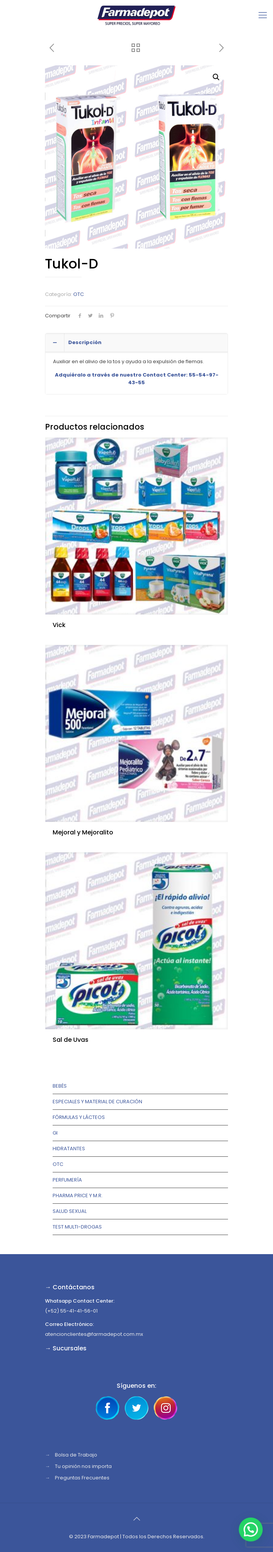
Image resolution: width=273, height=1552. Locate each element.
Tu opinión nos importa (83, 1466)
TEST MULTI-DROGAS (77, 1226)
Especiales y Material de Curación (97, 1101)
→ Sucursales (66, 1348)
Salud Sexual (70, 1211)
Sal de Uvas (70, 1039)
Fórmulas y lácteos (79, 1117)
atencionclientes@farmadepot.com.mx (94, 1334)
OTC (78, 294)
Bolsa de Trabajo (76, 1454)
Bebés (60, 1086)
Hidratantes (69, 1148)
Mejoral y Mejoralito (83, 832)
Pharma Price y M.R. (78, 1195)
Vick (59, 625)
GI (55, 1133)
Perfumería (67, 1179)
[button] (216, 77)
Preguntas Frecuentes (82, 1477)
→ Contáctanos (70, 1287)
